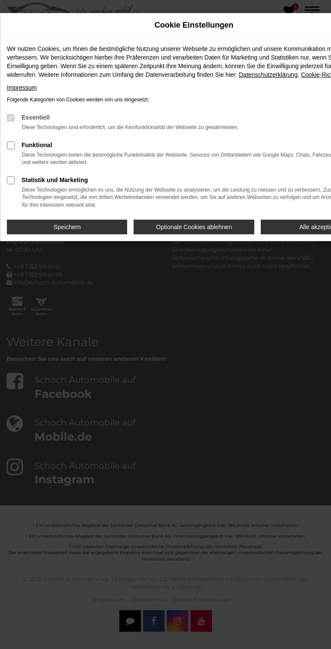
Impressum (22, 87)
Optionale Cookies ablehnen (194, 227)
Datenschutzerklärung (268, 74)
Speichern (67, 227)
